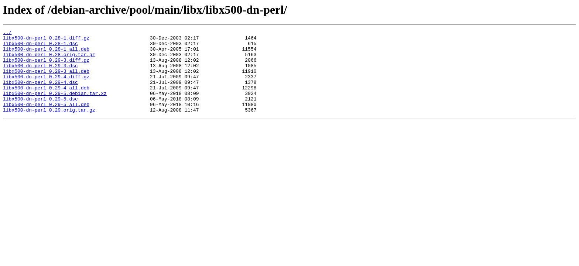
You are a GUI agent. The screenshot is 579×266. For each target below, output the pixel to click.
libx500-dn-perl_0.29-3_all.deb (46, 79)
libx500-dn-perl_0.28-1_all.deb (46, 53)
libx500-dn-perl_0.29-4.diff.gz (46, 86)
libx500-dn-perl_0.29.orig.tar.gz (49, 126)
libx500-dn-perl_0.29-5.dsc (40, 113)
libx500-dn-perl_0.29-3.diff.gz (46, 66)
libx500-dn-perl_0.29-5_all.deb (46, 119)
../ (7, 33)
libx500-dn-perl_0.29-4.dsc (40, 93)
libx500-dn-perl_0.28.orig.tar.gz (49, 60)
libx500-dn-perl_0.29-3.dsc (40, 73)
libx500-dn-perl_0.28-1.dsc (40, 46)
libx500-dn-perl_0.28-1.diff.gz (46, 40)
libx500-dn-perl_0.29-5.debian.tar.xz (55, 106)
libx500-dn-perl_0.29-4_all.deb (46, 99)
